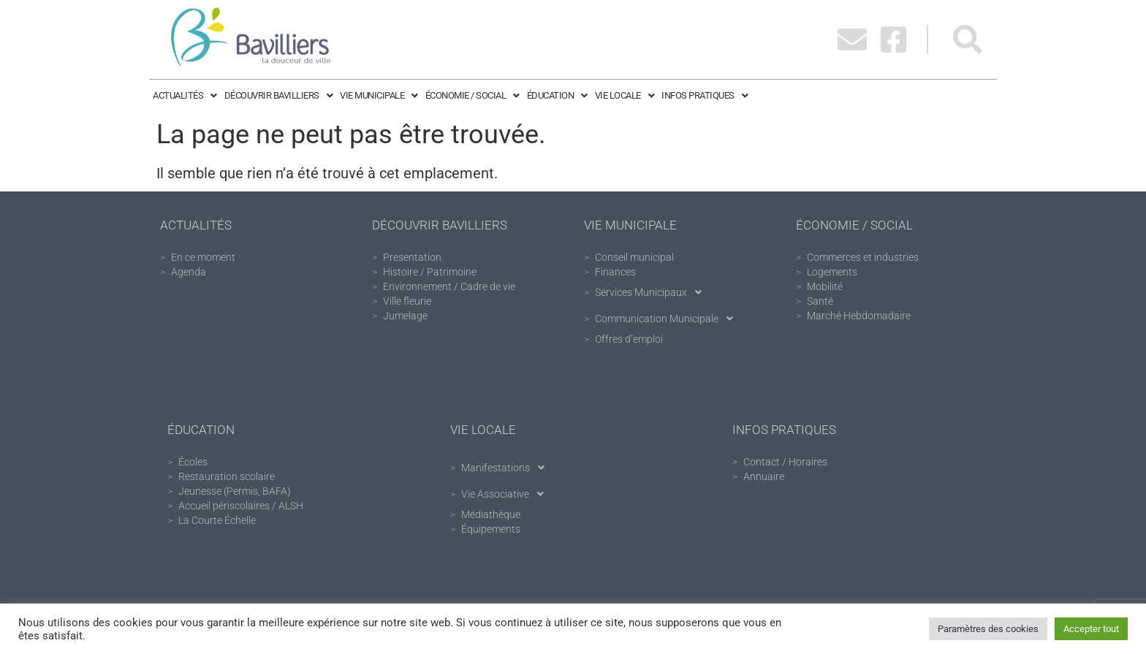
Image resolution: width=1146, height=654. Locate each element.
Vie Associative (506, 494)
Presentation (412, 257)
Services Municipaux (652, 292)
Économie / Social (472, 95)
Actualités (185, 95)
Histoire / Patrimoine (430, 272)
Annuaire (763, 476)
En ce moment (203, 257)
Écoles (193, 462)
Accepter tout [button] (1091, 628)
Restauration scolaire (226, 476)
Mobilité (825, 286)
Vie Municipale (379, 95)
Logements (832, 272)
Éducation (557, 95)
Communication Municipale (668, 318)
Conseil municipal (634, 257)
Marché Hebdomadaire (859, 316)
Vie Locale (625, 95)
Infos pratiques (704, 95)
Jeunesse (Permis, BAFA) (234, 491)
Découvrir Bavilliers (278, 95)
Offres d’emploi (629, 339)
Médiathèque (490, 514)
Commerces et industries (863, 257)
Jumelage (405, 316)
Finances (615, 272)
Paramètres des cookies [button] (988, 628)
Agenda (188, 272)
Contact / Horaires (785, 462)
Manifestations (507, 468)
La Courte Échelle (217, 520)
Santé (820, 301)
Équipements (490, 529)
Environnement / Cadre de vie (449, 286)
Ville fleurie (407, 301)
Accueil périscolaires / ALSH (240, 506)
